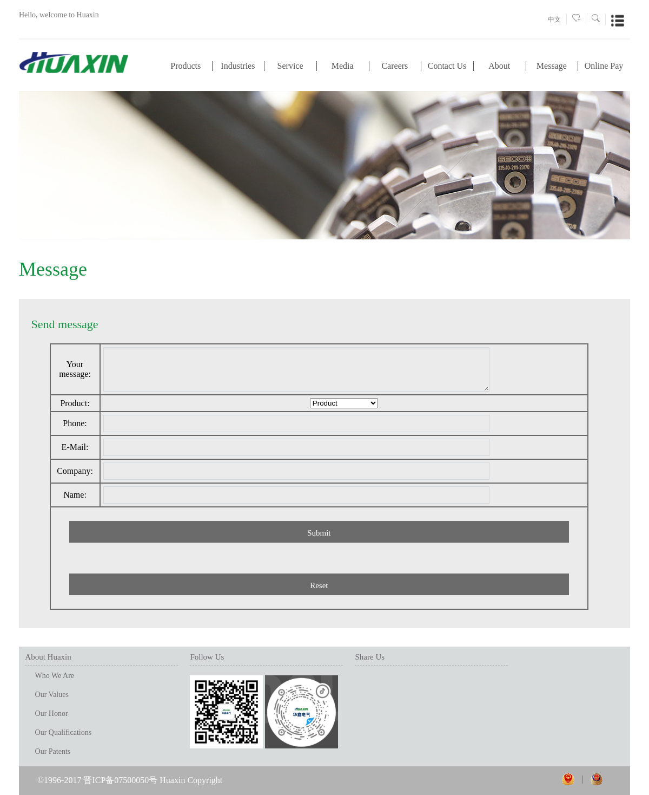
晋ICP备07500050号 (120, 780)
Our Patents (53, 751)
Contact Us (447, 65)
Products (185, 65)
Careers (394, 65)
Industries (238, 65)
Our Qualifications (63, 732)
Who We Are (54, 676)
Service (290, 65)
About (499, 65)
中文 (554, 19)
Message (552, 65)
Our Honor (51, 713)
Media (343, 65)
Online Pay (604, 65)
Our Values (52, 694)
